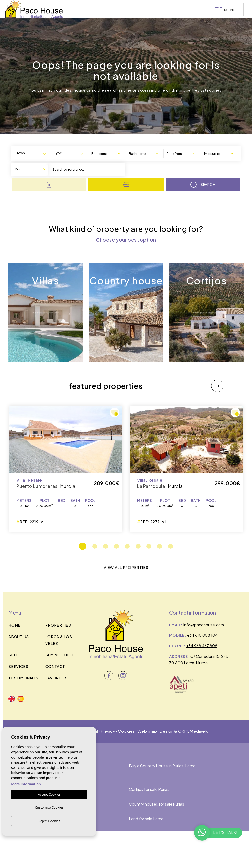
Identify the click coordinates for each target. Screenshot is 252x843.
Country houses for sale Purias (156, 804)
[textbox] (24, 152)
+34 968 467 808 (201, 645)
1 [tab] (82, 546)
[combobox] (32, 153)
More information (26, 784)
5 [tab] (127, 546)
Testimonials (23, 677)
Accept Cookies (49, 794)
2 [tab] (94, 546)
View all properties (126, 567)
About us (18, 636)
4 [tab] (116, 546)
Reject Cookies (49, 821)
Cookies (126, 731)
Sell (13, 654)
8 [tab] (159, 546)
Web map (147, 731)
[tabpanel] (186, 469)
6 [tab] (138, 546)
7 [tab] (148, 546)
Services (18, 666)
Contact (55, 666)
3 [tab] (105, 546)
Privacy (108, 731)
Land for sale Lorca (146, 818)
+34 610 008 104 (202, 635)
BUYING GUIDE (59, 654)
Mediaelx (199, 731)
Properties (58, 625)
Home (14, 625)
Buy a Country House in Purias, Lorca (162, 765)
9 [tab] (170, 546)
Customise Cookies (49, 807)
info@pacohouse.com (203, 624)
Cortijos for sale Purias (149, 789)
